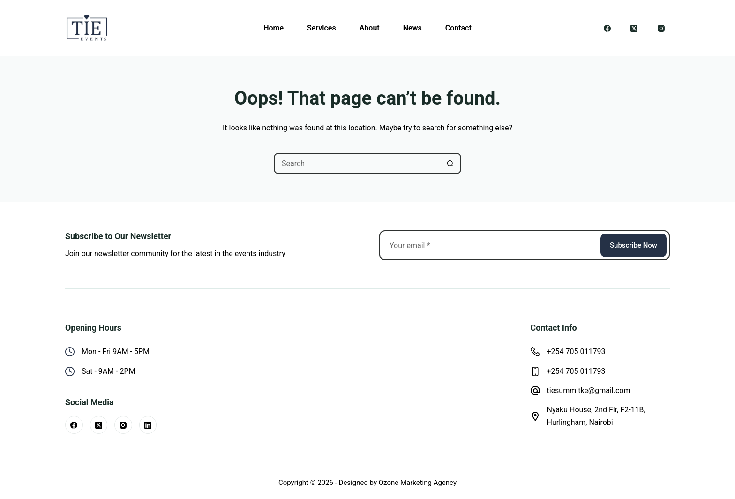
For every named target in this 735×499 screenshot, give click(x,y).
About (370, 27)
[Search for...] (357, 163)
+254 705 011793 (576, 351)
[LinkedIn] (148, 425)
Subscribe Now (633, 245)
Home (273, 27)
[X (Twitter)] (634, 28)
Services (321, 27)
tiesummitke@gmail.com (588, 390)
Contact (458, 27)
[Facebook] (607, 28)
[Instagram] (661, 28)
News (412, 27)
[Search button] (450, 163)
